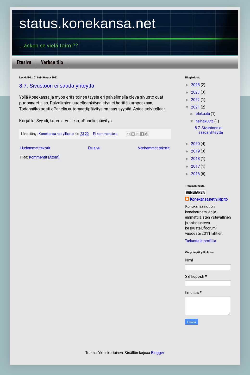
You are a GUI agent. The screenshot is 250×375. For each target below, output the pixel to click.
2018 (196, 158)
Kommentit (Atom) (44, 157)
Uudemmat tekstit (35, 148)
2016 (196, 174)
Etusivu (24, 62)
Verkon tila (52, 62)
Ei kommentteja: (106, 134)
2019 (196, 151)
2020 (196, 143)
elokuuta (203, 113)
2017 (196, 166)
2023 (196, 92)
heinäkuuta (205, 121)
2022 (196, 99)
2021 (196, 107)
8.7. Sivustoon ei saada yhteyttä (56, 86)
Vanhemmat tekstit (153, 148)
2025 (196, 85)
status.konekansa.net (87, 23)
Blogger (157, 352)
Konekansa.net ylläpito (209, 199)
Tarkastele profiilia (200, 241)
